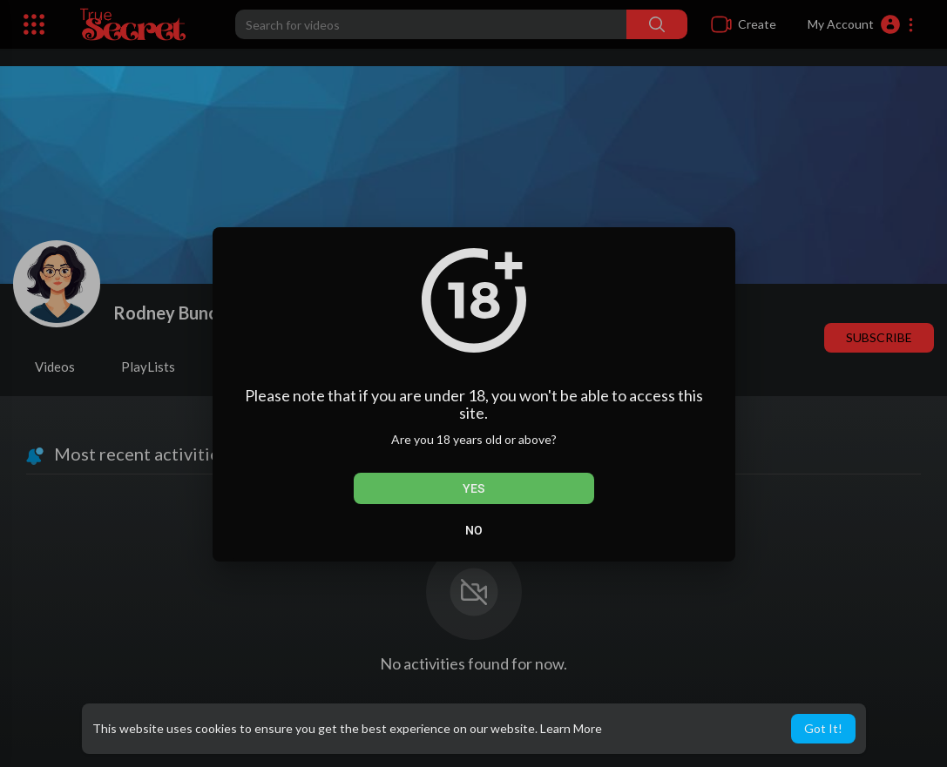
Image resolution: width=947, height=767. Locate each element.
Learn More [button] (571, 728)
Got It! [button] (823, 728)
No (474, 530)
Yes (473, 488)
